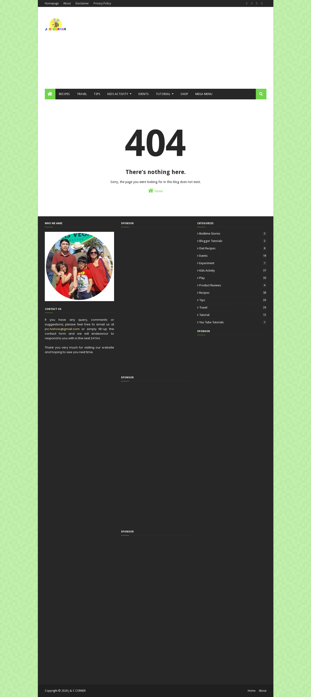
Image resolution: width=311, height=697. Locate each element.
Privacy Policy (102, 3)
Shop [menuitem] (184, 94)
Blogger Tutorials (232, 241)
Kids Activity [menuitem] (117, 94)
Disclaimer (82, 3)
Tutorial (232, 315)
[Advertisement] (182, 46)
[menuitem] (50, 94)
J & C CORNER (77, 690)
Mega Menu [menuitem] (204, 94)
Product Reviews (232, 285)
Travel (232, 307)
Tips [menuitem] (97, 94)
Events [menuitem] (144, 94)
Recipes (232, 292)
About (67, 3)
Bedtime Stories (232, 233)
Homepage (52, 3)
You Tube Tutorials (232, 322)
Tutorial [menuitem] (163, 94)
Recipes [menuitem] (64, 94)
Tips (232, 300)
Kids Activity (232, 270)
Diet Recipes (232, 248)
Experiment (232, 263)
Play (232, 278)
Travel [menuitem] (82, 94)
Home (155, 190)
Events (232, 255)
